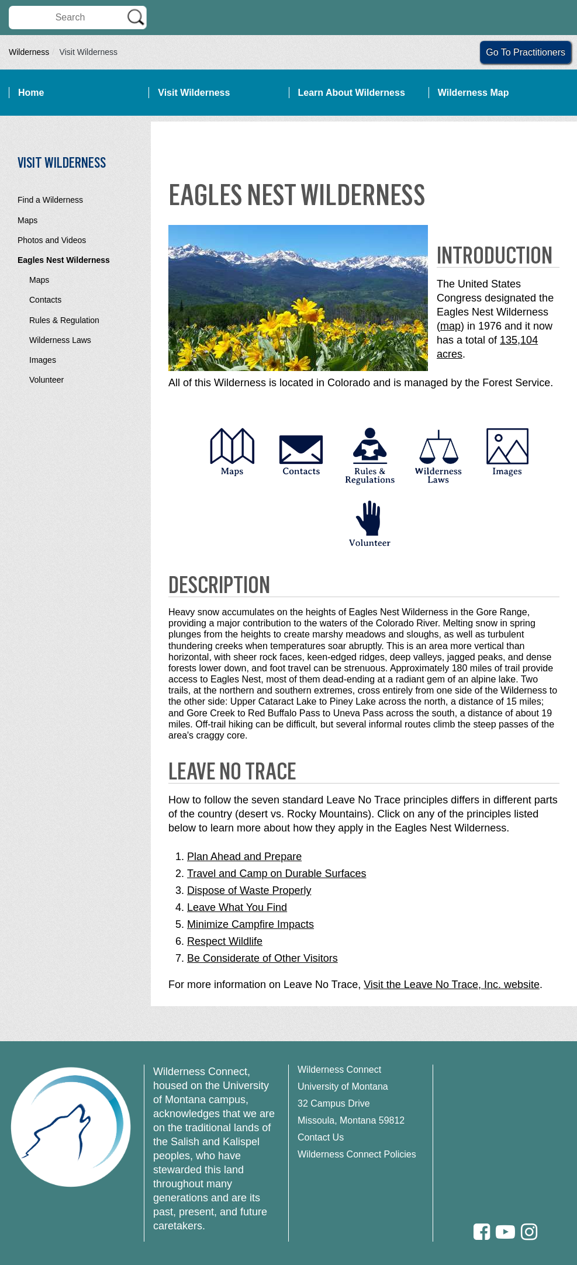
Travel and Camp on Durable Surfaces (276, 873)
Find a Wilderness (50, 200)
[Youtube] (505, 1232)
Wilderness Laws (60, 340)
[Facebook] (482, 1232)
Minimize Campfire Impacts (250, 924)
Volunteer (46, 379)
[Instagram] (529, 1232)
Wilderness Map (473, 93)
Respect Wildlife (224, 941)
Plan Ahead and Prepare (244, 856)
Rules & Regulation (64, 320)
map (450, 326)
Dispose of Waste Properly (249, 890)
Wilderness (29, 52)
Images (42, 360)
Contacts (45, 299)
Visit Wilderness (194, 93)
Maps (27, 220)
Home (31, 93)
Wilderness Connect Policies (357, 1154)
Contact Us (321, 1137)
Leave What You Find (237, 907)
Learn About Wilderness (351, 93)
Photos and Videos (52, 240)
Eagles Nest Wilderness (64, 260)
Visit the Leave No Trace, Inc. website (452, 984)
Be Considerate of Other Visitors (262, 958)
